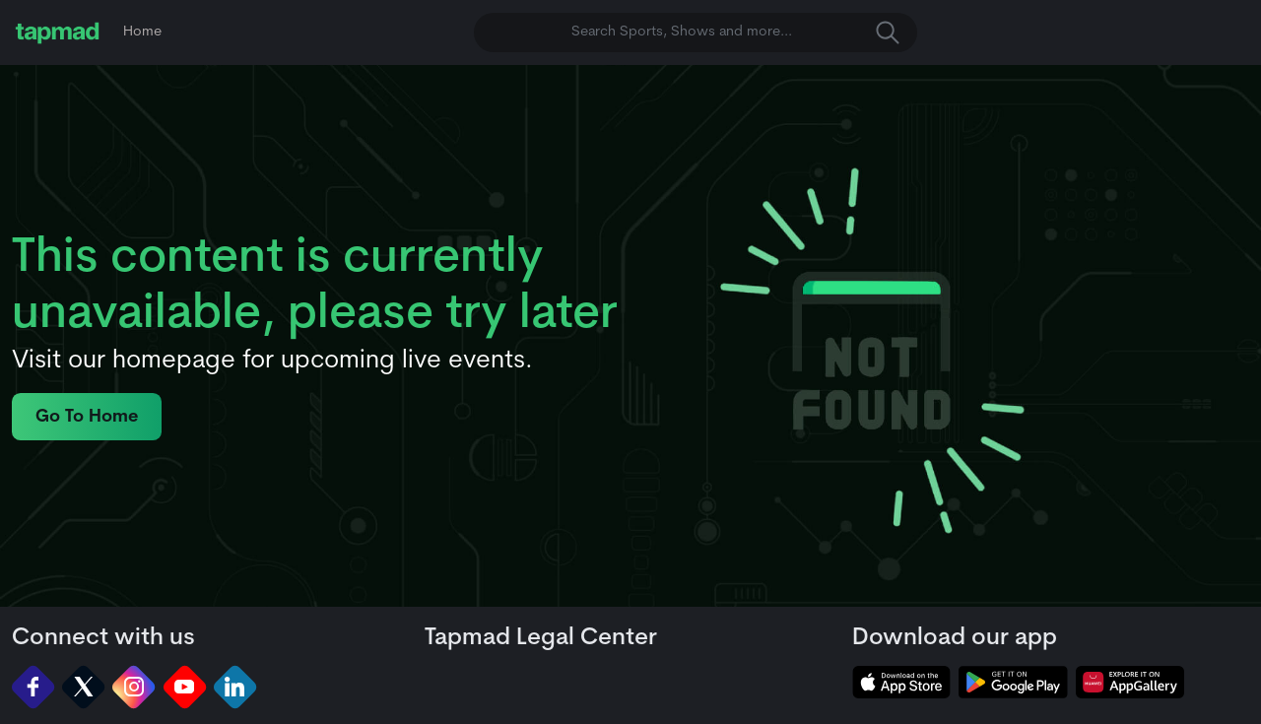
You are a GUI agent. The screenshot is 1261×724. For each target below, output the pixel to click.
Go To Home (86, 417)
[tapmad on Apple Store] (901, 682)
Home (142, 32)
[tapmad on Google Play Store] (1013, 682)
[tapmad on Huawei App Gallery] (1130, 682)
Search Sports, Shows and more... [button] (735, 32)
